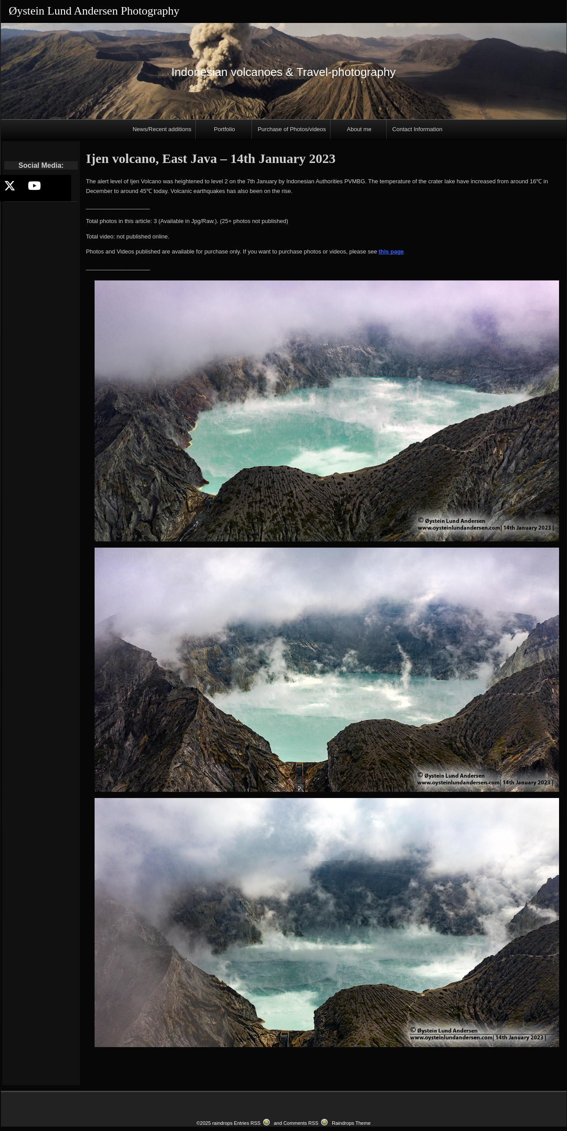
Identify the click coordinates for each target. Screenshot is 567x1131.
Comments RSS (300, 1123)
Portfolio (224, 129)
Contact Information (417, 129)
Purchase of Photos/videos (292, 129)
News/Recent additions (162, 129)
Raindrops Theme (351, 1123)
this (384, 251)
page (396, 251)
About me (359, 129)
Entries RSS (247, 1123)
